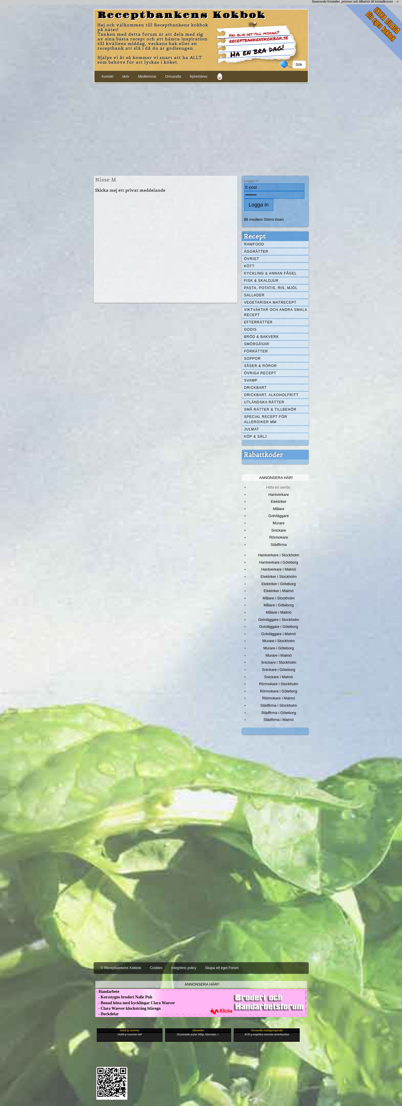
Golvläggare (279, 516)
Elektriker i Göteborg (278, 584)
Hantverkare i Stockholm (278, 555)
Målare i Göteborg (279, 605)
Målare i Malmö (279, 612)
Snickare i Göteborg (278, 669)
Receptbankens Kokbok (181, 15)
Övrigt (251, 259)
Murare (279, 523)
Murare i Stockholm (278, 641)
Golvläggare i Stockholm (278, 619)
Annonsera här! (276, 477)
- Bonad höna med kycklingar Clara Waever (135, 1003)
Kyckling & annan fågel (270, 273)
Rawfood (254, 244)
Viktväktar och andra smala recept (276, 312)
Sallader (254, 295)
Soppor (252, 359)
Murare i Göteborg (278, 648)
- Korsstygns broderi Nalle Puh (123, 997)
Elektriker (279, 501)
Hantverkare (278, 494)
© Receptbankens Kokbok (121, 968)
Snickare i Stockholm (278, 662)
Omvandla (173, 76)
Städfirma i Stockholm (278, 705)
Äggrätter (256, 252)
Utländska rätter (264, 402)
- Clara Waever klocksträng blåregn (128, 1008)
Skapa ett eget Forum (222, 968)
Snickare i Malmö (278, 677)
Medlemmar (147, 76)
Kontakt (108, 76)
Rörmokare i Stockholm (278, 684)
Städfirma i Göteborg (278, 712)
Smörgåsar (256, 344)
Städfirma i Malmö (278, 719)
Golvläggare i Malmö (278, 634)
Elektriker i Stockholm (278, 576)
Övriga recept (260, 373)
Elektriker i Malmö (279, 591)
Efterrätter (258, 322)
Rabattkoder (263, 454)
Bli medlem (253, 219)
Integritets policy (183, 968)
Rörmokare (278, 537)
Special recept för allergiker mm (265, 419)
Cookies (156, 968)
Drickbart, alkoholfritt (271, 395)
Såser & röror (260, 366)
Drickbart (255, 388)
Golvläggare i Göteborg (278, 626)
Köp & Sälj (255, 436)
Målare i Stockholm (278, 598)
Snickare (278, 530)
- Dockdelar (107, 1014)
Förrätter (256, 351)
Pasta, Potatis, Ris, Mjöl (271, 288)
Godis (250, 329)
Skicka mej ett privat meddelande (130, 190)
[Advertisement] (201, 128)
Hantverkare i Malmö (278, 569)
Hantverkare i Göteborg (278, 562)
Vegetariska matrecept (270, 302)
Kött (249, 266)
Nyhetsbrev (199, 76)
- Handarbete (107, 991)
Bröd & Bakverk (261, 337)
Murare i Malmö (279, 655)
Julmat (251, 429)
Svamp (251, 380)
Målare (279, 509)
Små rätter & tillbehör (270, 409)
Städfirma (279, 544)
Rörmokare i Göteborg (278, 691)
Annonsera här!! (202, 984)
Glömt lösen (274, 219)
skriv (125, 76)
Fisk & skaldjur (261, 281)
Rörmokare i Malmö (278, 698)
